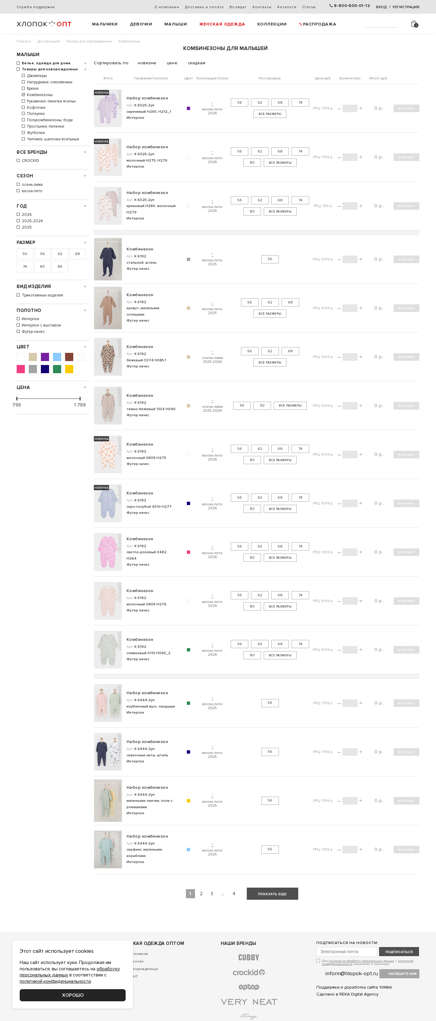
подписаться (399, 952)
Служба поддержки (35, 7)
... (223, 893)
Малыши (175, 24)
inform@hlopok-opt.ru (351, 973)
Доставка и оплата (204, 7)
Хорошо (73, 995)
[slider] (16, 398)
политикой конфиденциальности (55, 981)
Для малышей (49, 41)
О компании (166, 7)
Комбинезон (140, 249)
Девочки (141, 24)
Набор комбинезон (147, 98)
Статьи (309, 7)
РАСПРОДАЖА (319, 24)
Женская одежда (222, 24)
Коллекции (272, 24)
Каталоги (286, 7)
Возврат (238, 7)
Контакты (262, 7)
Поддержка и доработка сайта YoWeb (354, 987)
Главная (24, 41)
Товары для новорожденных (89, 41)
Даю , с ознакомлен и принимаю (367, 962)
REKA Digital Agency (358, 994)
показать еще (272, 894)
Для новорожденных (139, 969)
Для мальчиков (134, 954)
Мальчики (105, 24)
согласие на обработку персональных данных (361, 961)
